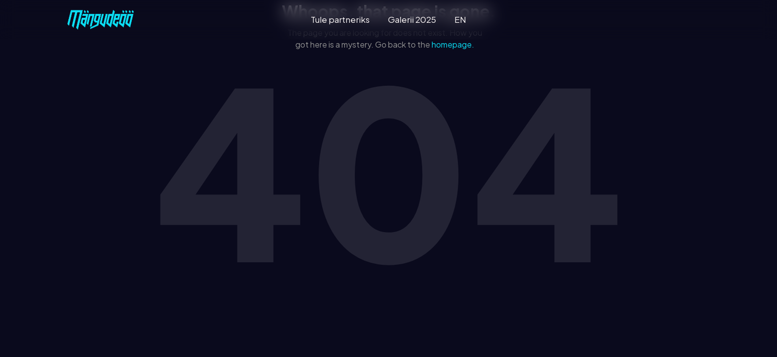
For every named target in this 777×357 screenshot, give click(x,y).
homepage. (453, 44)
